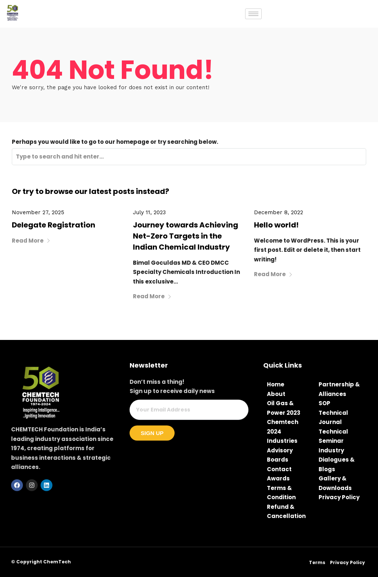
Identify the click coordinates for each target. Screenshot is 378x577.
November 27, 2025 (38, 212)
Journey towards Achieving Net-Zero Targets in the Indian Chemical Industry (185, 236)
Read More (31, 240)
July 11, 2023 (149, 212)
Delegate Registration (53, 225)
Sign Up (152, 433)
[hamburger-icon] (253, 13)
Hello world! (276, 225)
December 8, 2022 (278, 212)
